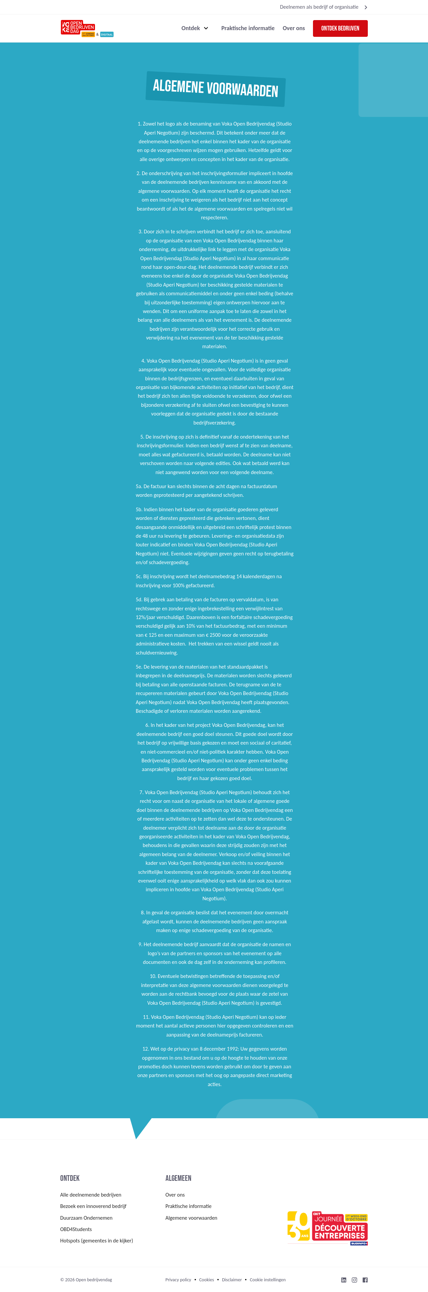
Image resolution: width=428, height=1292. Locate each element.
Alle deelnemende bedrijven (90, 1195)
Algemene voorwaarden (191, 1218)
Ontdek (191, 28)
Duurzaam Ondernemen (86, 1218)
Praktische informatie (248, 28)
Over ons (294, 28)
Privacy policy (178, 1280)
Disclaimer (232, 1280)
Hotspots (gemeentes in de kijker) (96, 1240)
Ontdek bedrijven (340, 28)
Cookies (206, 1280)
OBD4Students (76, 1229)
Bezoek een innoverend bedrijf (93, 1206)
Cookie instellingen (268, 1280)
